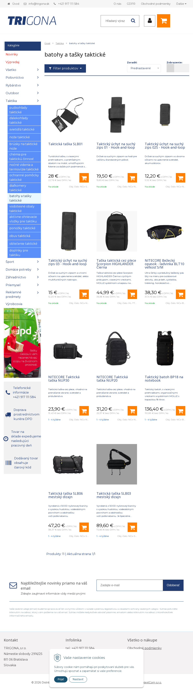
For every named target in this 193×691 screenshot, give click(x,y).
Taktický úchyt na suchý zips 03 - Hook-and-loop (67, 262)
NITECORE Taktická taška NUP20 (112, 379)
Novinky (12, 54)
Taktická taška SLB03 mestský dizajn (113, 495)
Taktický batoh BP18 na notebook (164, 379)
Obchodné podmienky (156, 3)
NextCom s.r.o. (152, 682)
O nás (117, 3)
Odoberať (173, 585)
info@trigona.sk (39, 3)
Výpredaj (12, 62)
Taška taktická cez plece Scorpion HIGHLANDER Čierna (116, 263)
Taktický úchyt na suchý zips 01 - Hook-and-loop (115, 146)
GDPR (131, 3)
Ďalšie (181, 3)
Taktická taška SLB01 (65, 144)
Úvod (15, 3)
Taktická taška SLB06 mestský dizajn (65, 495)
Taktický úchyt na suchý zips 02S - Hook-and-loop (165, 146)
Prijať (61, 679)
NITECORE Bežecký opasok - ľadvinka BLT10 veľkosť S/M (164, 263)
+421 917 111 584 (68, 3)
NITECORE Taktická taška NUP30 (64, 379)
